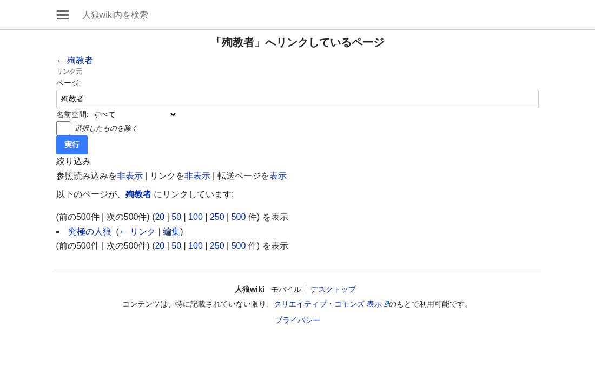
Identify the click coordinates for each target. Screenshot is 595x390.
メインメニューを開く (63, 14)
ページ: (68, 83)
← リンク (137, 231)
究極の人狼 (89, 231)
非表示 (130, 175)
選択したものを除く (106, 128)
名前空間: (72, 114)
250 (217, 217)
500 (239, 217)
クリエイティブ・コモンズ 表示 (328, 304)
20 (159, 217)
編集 (171, 231)
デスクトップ (333, 289)
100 (195, 217)
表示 (278, 175)
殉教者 (80, 60)
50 (176, 217)
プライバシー (297, 320)
